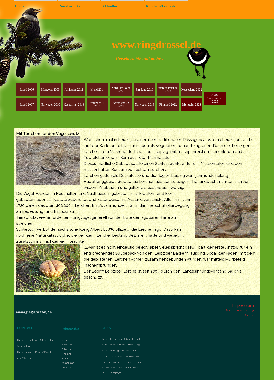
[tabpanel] (137, 211)
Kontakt (249, 315)
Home (20, 6)
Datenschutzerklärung (239, 310)
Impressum (243, 305)
